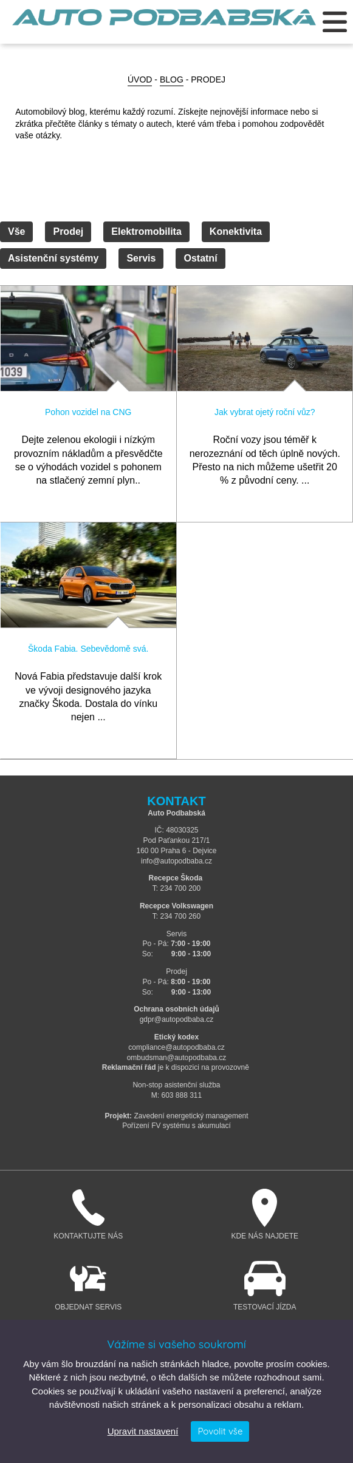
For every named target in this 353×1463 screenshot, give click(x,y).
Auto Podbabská (164, 24)
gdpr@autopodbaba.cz (177, 1019)
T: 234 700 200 (176, 888)
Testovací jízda (265, 1285)
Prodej (68, 231)
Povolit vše (219, 1431)
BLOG (171, 79)
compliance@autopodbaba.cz (176, 1047)
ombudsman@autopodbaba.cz (177, 1057)
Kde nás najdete (265, 1214)
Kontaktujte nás (88, 1214)
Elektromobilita (146, 231)
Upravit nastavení (143, 1431)
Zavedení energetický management (191, 1116)
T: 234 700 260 (176, 916)
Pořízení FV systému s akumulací (176, 1125)
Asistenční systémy (53, 258)
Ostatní (200, 258)
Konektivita (236, 231)
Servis (141, 258)
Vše (16, 231)
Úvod (140, 79)
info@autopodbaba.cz (176, 861)
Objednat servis (88, 1285)
